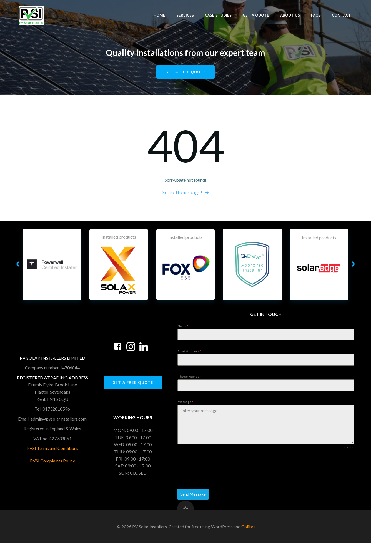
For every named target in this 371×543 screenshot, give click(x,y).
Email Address (189, 351)
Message (185, 402)
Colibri (248, 526)
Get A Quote (256, 15)
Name (182, 326)
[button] (17, 264)
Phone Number (189, 376)
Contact (341, 15)
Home (159, 15)
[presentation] (219, 469)
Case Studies (218, 15)
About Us (290, 15)
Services (185, 15)
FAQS (316, 15)
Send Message (193, 494)
